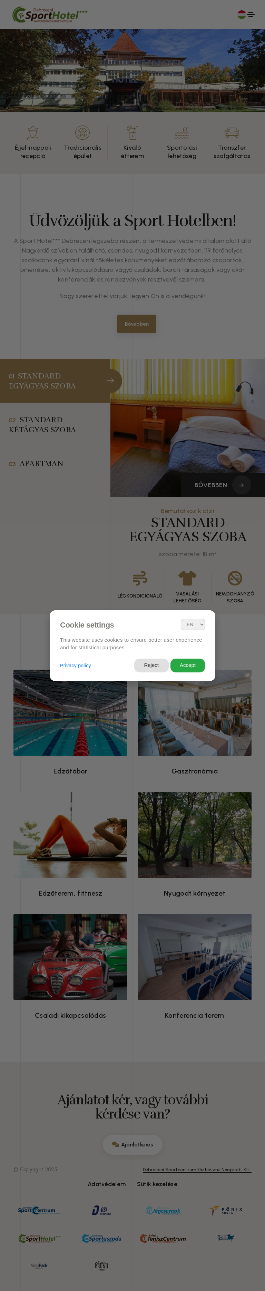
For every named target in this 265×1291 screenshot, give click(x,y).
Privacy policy (75, 665)
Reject (151, 665)
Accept (188, 665)
